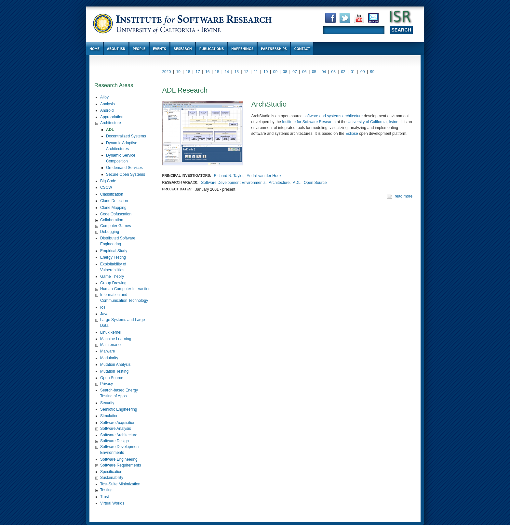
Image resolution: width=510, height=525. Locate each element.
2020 (166, 72)
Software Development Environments (233, 182)
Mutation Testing (114, 371)
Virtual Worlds (112, 503)
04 (324, 72)
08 (285, 72)
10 (265, 72)
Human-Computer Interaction (125, 289)
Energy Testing (113, 257)
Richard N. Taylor (228, 175)
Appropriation (111, 117)
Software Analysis (115, 428)
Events (159, 48)
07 (294, 72)
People (139, 48)
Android (107, 110)
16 (207, 72)
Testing (106, 490)
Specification (111, 471)
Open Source (111, 378)
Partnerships (274, 48)
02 (343, 72)
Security (107, 403)
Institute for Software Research (309, 122)
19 (178, 72)
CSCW (106, 187)
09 (275, 72)
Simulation (109, 416)
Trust (104, 496)
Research (183, 48)
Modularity (109, 358)
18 (188, 72)
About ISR (116, 48)
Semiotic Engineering (118, 409)
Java (104, 314)
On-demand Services (124, 167)
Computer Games (115, 226)
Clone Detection (114, 200)
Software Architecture (118, 435)
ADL (110, 129)
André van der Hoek (264, 175)
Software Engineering (119, 459)
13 (236, 72)
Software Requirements (120, 465)
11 (256, 72)
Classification (111, 194)
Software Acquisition (117, 422)
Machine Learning (115, 339)
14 (227, 72)
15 (217, 72)
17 (197, 72)
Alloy (104, 97)
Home (94, 48)
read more (403, 196)
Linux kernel (110, 332)
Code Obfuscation (115, 214)
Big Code (108, 181)
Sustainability (111, 477)
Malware (107, 351)
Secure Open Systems (125, 174)
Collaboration (111, 220)
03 (333, 72)
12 (246, 72)
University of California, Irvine (373, 122)
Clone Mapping (113, 207)
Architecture (110, 123)
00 (362, 72)
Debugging (109, 231)
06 (304, 72)
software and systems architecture (333, 116)
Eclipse (351, 133)
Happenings (242, 48)
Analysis (107, 104)
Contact (302, 48)
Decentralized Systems (126, 136)
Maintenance (111, 344)
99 (372, 72)
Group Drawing (113, 283)
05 (314, 72)
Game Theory (112, 276)
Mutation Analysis (115, 364)
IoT (103, 307)
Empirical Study (113, 251)
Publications (211, 48)
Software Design (114, 441)
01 (353, 72)
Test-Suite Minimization (120, 484)
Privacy (106, 383)
